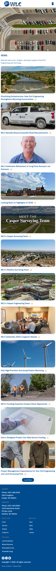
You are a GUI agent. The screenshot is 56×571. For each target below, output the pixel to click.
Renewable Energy (7, 551)
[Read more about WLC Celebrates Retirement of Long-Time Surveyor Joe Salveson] (11, 169)
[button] (52, 3)
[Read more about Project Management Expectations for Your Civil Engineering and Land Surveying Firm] (25, 474)
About (31, 525)
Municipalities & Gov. (8, 548)
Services (4, 525)
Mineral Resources (7, 544)
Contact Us (5, 532)
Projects (4, 529)
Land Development (7, 541)
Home (4, 522)
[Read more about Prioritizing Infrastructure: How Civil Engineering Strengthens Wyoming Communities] (35, 99)
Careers (31, 532)
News (31, 522)
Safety (31, 529)
